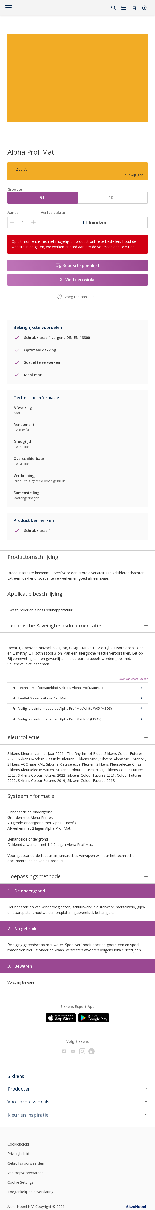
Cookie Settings (20, 1149)
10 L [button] (112, 197)
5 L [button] (42, 197)
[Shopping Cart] (134, 8)
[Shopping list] (124, 8)
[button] (144, 8)
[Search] (113, 8)
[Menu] (8, 7)
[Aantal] (22, 222)
